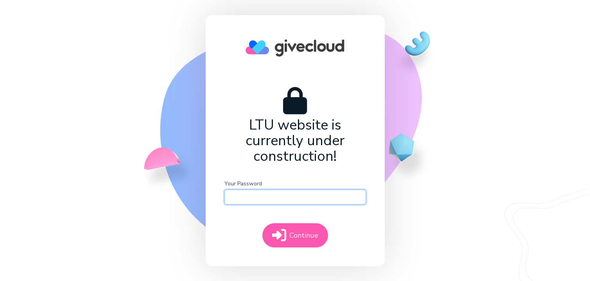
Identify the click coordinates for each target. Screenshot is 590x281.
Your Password (243, 183)
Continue (295, 235)
